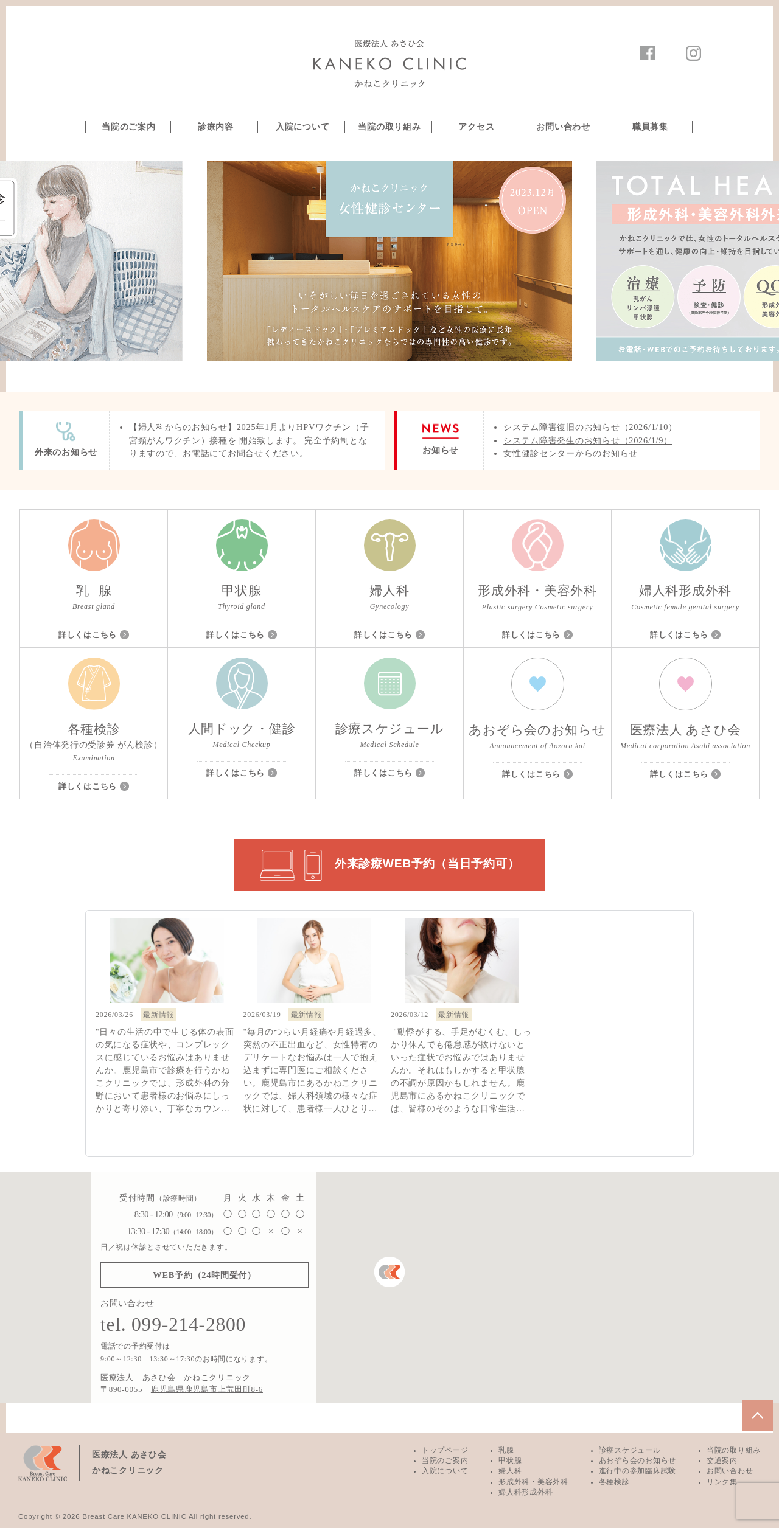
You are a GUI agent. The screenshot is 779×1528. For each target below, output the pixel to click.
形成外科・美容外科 (533, 1481)
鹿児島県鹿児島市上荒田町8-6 (207, 1389)
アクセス (476, 126)
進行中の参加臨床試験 (637, 1470)
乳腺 (506, 1450)
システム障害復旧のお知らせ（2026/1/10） (590, 427)
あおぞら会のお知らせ (637, 1460)
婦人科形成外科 (525, 1492)
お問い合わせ (563, 126)
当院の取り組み (389, 126)
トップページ (445, 1450)
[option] (389, 261)
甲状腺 (510, 1460)
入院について (302, 126)
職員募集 (650, 126)
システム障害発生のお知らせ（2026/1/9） (587, 440)
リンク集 (722, 1481)
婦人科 (510, 1470)
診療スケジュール (630, 1450)
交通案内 (722, 1460)
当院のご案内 (128, 126)
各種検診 (614, 1481)
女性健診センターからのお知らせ (570, 453)
